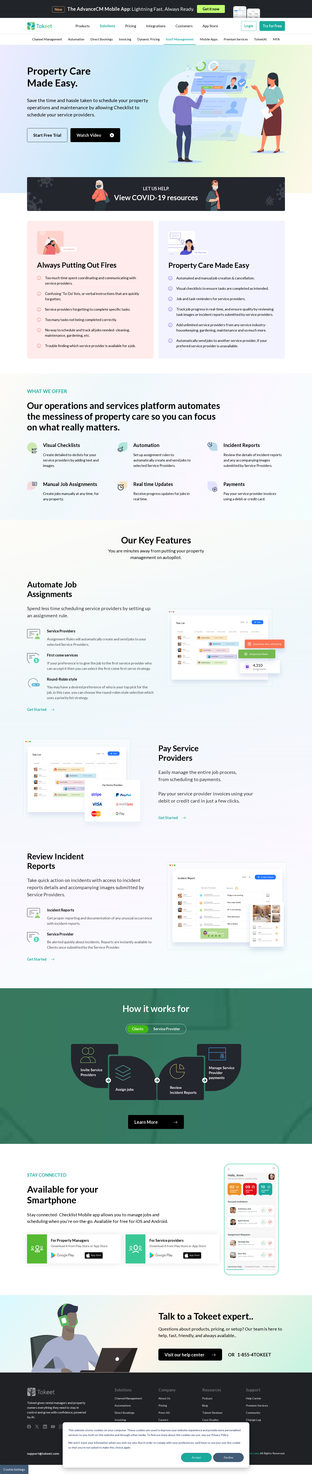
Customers (184, 26)
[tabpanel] (156, 1086)
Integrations (156, 26)
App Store (210, 26)
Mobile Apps (209, 39)
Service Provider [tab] (166, 1029)
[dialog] (156, 1445)
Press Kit (164, 1412)
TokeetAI (260, 39)
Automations (123, 1405)
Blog (205, 1405)
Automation (76, 39)
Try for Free (272, 26)
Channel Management (47, 39)
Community (253, 1412)
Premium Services (236, 39)
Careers (163, 1419)
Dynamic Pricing (148, 39)
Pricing (130, 26)
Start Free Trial (47, 135)
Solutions (107, 26)
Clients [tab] (137, 1029)
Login (248, 26)
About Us (164, 1398)
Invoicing (125, 39)
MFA (276, 39)
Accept (196, 1457)
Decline (228, 1457)
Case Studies (210, 1419)
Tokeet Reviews (212, 1412)
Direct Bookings (101, 39)
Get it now (211, 9)
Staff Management (180, 39)
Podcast (207, 1398)
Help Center (253, 1398)
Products (82, 26)
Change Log (253, 1419)
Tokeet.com (251, 1453)
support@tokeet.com (43, 1453)
